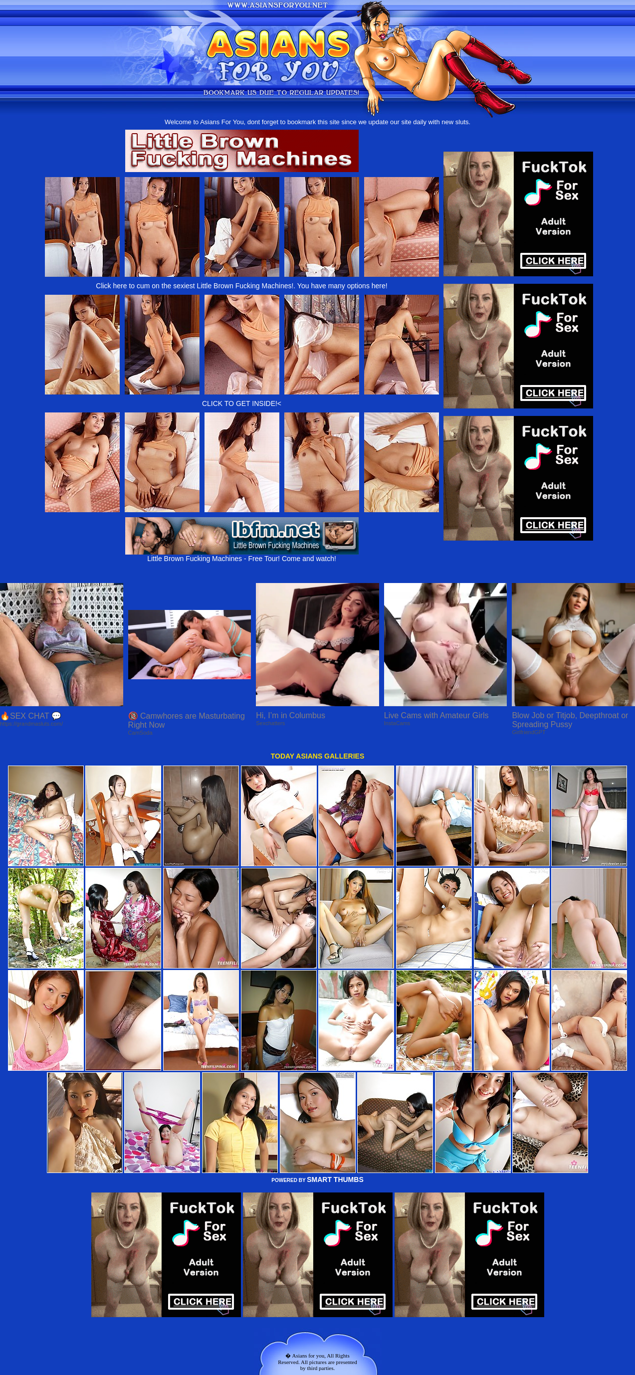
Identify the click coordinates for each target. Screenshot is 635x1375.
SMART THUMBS (335, 1179)
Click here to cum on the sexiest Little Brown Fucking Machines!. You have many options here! (241, 286)
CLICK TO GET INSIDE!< (241, 403)
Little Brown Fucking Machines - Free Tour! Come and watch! (242, 555)
